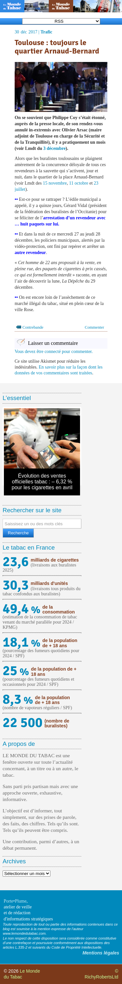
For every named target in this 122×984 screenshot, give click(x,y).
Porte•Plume (15, 901)
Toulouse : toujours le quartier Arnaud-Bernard (57, 46)
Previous (13, 446)
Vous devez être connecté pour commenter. (54, 351)
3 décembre (54, 148)
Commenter (94, 327)
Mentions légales (100, 952)
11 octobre (78, 183)
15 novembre (55, 183)
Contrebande (32, 327)
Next (70, 446)
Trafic (46, 32)
